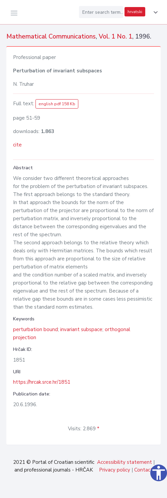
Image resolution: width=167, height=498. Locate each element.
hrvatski (135, 11)
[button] (154, 12)
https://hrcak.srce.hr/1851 (41, 382)
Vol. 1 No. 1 (115, 36)
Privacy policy (114, 469)
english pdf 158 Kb (56, 104)
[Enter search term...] (101, 12)
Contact (143, 469)
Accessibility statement (124, 462)
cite (17, 144)
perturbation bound (35, 329)
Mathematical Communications (51, 36)
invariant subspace (81, 329)
